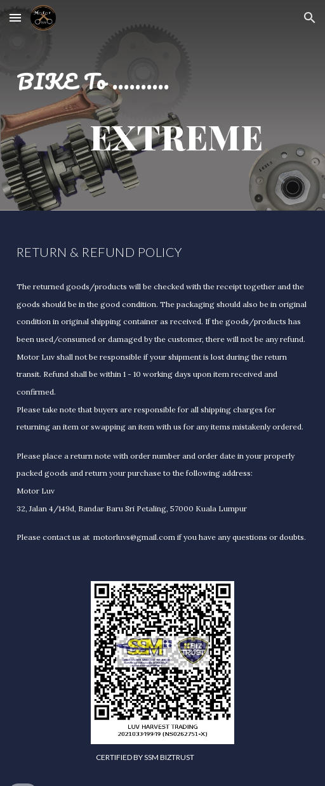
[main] (162, 105)
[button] (15, 17)
